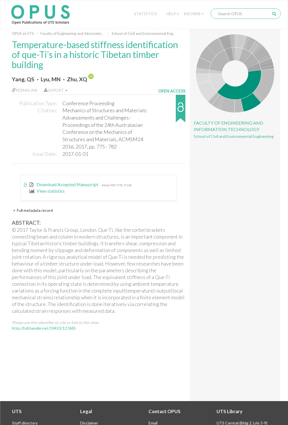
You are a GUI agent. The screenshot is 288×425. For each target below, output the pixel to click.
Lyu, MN (50, 79)
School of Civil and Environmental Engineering (149, 33)
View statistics (47, 191)
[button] (171, 111)
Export (56, 90)
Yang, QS (23, 79)
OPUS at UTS (23, 33)
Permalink (25, 90)
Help (172, 13)
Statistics (145, 13)
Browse (194, 13)
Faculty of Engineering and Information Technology (81, 33)
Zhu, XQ (77, 79)
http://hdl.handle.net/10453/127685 (44, 328)
